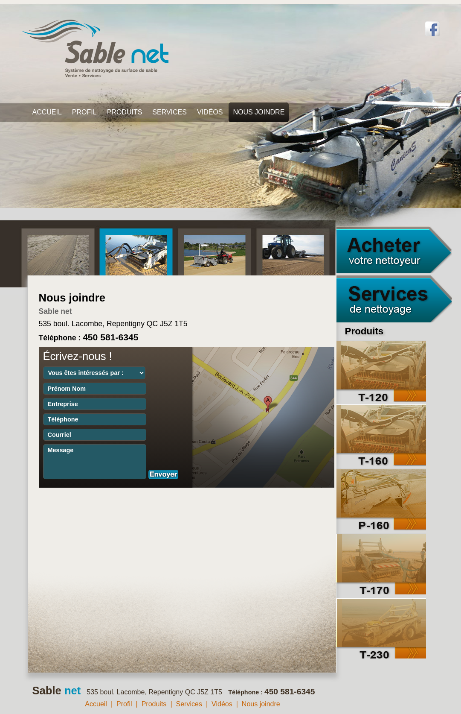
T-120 (381, 371)
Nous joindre (258, 112)
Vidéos (210, 112)
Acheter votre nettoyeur (394, 249)
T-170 (381, 563)
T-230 (381, 627)
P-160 (381, 499)
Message (94, 461)
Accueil (47, 112)
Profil (84, 112)
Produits (124, 112)
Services (169, 112)
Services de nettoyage (394, 298)
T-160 (381, 435)
